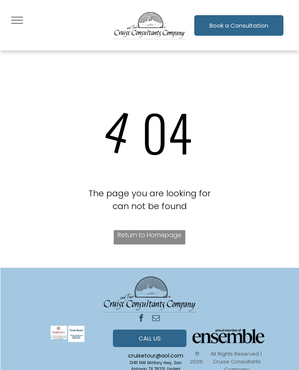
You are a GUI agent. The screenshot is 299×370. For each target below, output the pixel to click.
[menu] (17, 20)
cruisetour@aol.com (155, 356)
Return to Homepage (149, 234)
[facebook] (141, 319)
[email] (156, 319)
